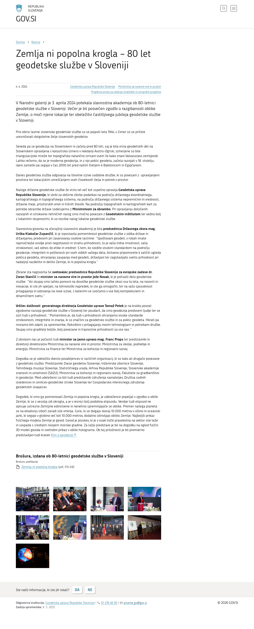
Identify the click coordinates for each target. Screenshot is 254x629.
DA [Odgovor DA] (77, 589)
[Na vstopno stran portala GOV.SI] (41, 13)
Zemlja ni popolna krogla (39, 467)
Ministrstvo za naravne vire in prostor (139, 86)
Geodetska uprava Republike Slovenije (92, 86)
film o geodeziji (62, 435)
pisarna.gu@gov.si (135, 603)
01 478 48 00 (109, 603)
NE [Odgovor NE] (90, 589)
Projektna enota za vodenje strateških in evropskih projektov (126, 92)
